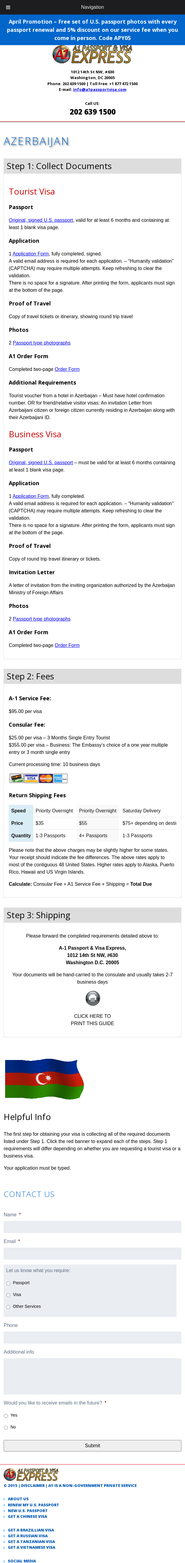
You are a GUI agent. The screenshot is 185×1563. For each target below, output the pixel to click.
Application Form (31, 253)
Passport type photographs (42, 342)
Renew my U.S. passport (33, 1505)
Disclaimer (33, 1485)
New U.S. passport (28, 1510)
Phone (11, 1325)
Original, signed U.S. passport (41, 220)
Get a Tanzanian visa (31, 1541)
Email (12, 1241)
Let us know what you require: (38, 1270)
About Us (18, 1498)
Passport (21, 1282)
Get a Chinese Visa (27, 1516)
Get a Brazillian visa (31, 1530)
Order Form (67, 369)
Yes (14, 1415)
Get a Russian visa (28, 1535)
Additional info (19, 1352)
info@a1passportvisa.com (99, 89)
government (88, 1485)
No (13, 1427)
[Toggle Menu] (8, 7)
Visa (17, 1294)
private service (120, 1485)
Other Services (27, 1306)
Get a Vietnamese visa (31, 1547)
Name (12, 1214)
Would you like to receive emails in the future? (55, 1402)
